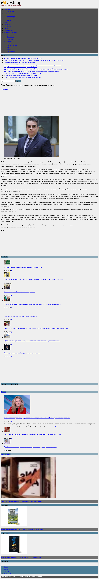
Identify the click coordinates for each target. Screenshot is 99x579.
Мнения (9, 35)
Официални (10, 12)
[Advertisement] (49, 103)
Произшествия (8, 31)
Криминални (11, 16)
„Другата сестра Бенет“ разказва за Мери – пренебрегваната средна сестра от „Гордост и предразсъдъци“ (36, 328)
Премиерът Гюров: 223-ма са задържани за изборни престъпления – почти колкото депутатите (32, 304)
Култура (9, 43)
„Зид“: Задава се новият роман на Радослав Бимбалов (20, 316)
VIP (8, 47)
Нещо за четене (12, 45)
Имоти (9, 26)
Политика (7, 10)
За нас (6, 567)
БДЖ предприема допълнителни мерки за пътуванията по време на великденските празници (32, 341)
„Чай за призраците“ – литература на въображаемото (21, 557)
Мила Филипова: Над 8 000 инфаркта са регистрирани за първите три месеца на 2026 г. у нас (32, 435)
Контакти (6, 569)
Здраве (9, 20)
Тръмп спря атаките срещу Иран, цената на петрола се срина (22, 353)
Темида (6, 28)
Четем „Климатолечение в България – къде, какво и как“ (22, 529)
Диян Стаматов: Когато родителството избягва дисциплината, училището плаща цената (30, 447)
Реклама (6, 571)
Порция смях (11, 52)
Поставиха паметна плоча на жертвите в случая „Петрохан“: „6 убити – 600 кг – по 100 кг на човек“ (34, 280)
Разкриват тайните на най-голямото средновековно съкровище (23, 267)
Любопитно (10, 50)
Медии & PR (10, 18)
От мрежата (10, 37)
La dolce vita (8, 41)
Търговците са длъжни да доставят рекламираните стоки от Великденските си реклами (37, 418)
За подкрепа (7, 573)
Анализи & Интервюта (10, 33)
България (7, 14)
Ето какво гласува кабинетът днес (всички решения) (19, 292)
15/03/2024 (4, 89)
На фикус (10, 39)
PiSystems (39, 577)
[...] (55, 426)
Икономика (7, 24)
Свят (5, 22)
